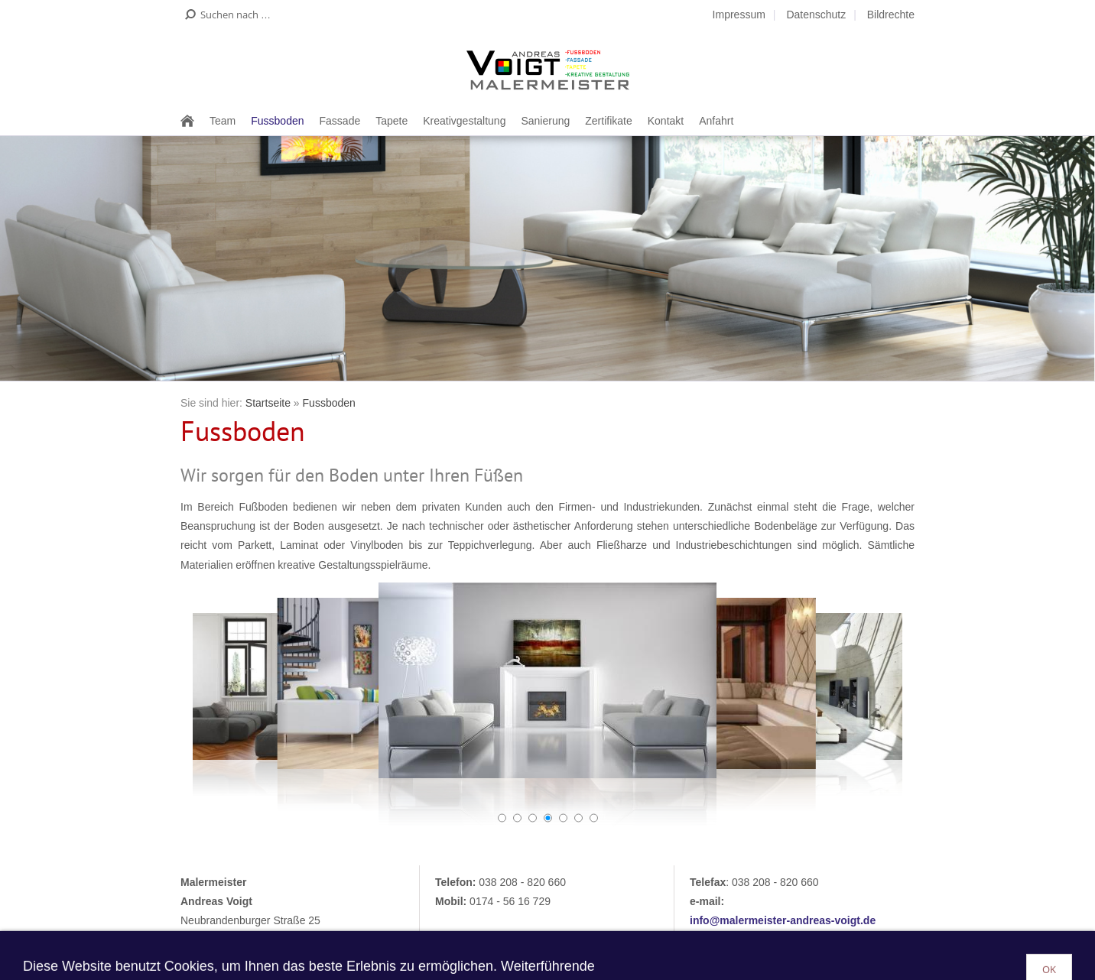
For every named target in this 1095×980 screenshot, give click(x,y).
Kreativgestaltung (464, 121)
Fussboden (277, 121)
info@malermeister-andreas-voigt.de (783, 920)
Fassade (340, 121)
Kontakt (666, 121)
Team (223, 121)
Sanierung (545, 121)
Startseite (268, 403)
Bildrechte (891, 14)
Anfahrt (716, 121)
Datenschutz (816, 14)
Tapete (391, 121)
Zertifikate (608, 121)
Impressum (739, 14)
